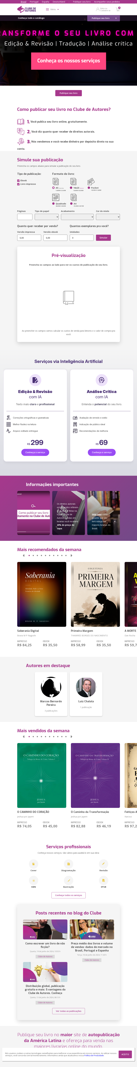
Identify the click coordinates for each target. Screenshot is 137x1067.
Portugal (34, 1)
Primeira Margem (82, 631)
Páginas (21, 211)
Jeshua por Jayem (25, 816)
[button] (24, 555)
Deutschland (59, 1)
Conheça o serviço (35, 452)
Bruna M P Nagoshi (26, 635)
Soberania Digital (28, 631)
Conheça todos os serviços (68, 895)
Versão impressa (26, 232)
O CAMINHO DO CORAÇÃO (33, 812)
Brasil (23, 1)
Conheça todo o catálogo (31, 18)
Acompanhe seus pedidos (107, 1)
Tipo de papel (42, 211)
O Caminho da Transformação (90, 812)
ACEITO (125, 1054)
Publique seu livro (82, 1)
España (45, 1)
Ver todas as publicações (68, 1011)
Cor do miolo (102, 211)
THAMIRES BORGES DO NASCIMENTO (89, 635)
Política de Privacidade (94, 1055)
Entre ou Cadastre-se (105, 9)
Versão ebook (50, 232)
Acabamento (68, 211)
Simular (103, 237)
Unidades (75, 232)
